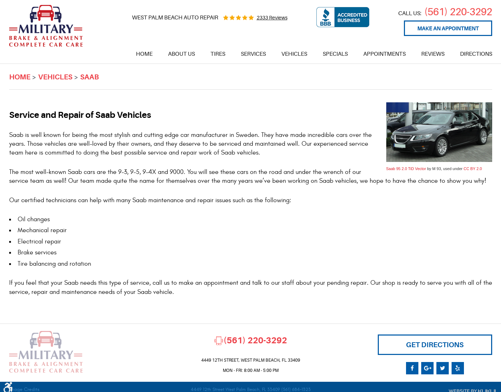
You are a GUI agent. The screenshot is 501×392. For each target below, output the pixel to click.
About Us (181, 54)
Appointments (384, 54)
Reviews (433, 54)
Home (144, 54)
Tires (217, 54)
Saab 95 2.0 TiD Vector (406, 169)
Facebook (412, 368)
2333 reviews (272, 17)
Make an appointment (448, 28)
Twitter (442, 368)
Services (253, 54)
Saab (89, 77)
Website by (470, 389)
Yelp (458, 368)
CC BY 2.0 (473, 169)
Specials (335, 54)
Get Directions (435, 345)
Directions (476, 54)
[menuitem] (144, 54)
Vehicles (294, 54)
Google (427, 368)
